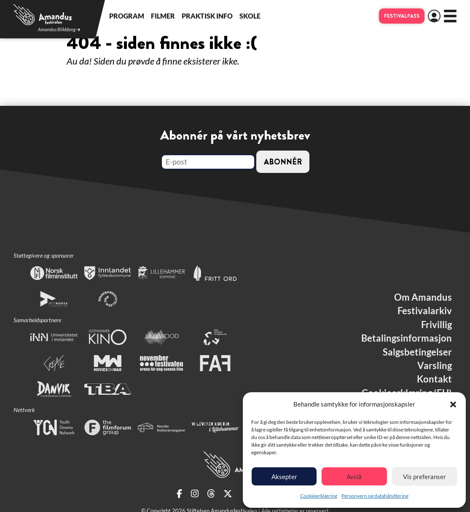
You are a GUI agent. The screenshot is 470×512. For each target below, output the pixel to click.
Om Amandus (423, 297)
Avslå (354, 476)
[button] (453, 404)
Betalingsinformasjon (406, 338)
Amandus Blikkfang (59, 29)
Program (126, 16)
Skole (250, 16)
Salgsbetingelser (417, 352)
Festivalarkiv (424, 310)
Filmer (163, 16)
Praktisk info (207, 16)
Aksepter (284, 476)
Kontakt (434, 379)
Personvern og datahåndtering (374, 496)
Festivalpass (401, 16)
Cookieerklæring (318, 496)
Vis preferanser (424, 476)
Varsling (434, 365)
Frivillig (436, 324)
